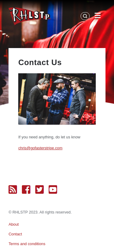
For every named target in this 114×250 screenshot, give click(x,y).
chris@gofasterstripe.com (40, 148)
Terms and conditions (27, 243)
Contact (15, 234)
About (14, 224)
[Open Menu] (98, 16)
